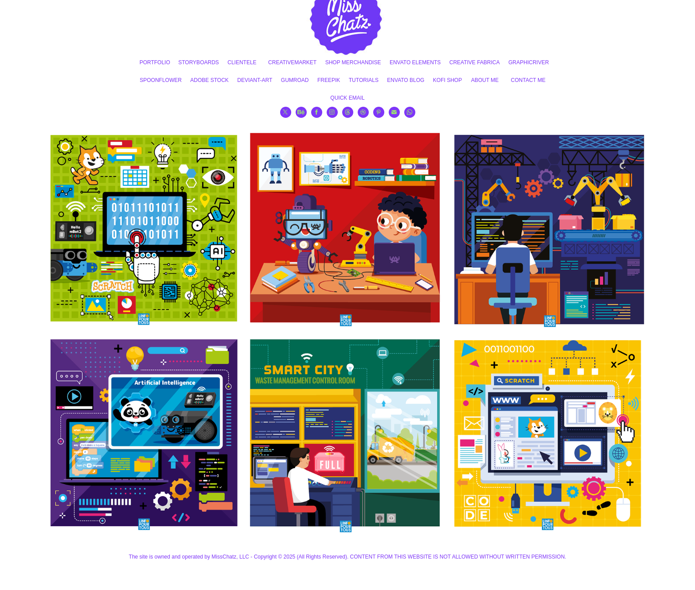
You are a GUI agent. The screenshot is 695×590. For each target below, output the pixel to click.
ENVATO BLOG (405, 80)
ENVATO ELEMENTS (415, 62)
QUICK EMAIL (347, 98)
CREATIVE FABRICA (474, 62)
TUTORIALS (364, 80)
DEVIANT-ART (254, 80)
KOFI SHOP (447, 80)
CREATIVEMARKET (292, 62)
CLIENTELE (241, 62)
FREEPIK (328, 80)
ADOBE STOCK (209, 80)
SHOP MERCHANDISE (353, 62)
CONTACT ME (528, 80)
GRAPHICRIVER (528, 62)
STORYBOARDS (198, 62)
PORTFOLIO (155, 62)
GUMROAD (295, 80)
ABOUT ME (485, 80)
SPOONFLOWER (161, 80)
